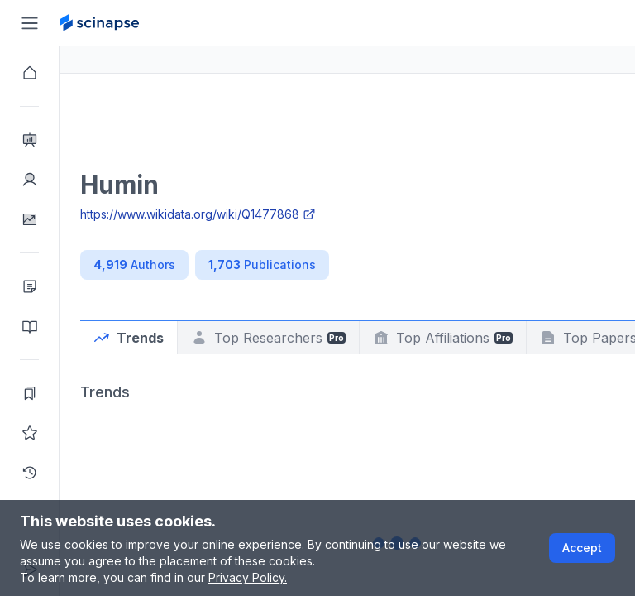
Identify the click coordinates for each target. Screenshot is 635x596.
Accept (582, 548)
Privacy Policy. (247, 577)
